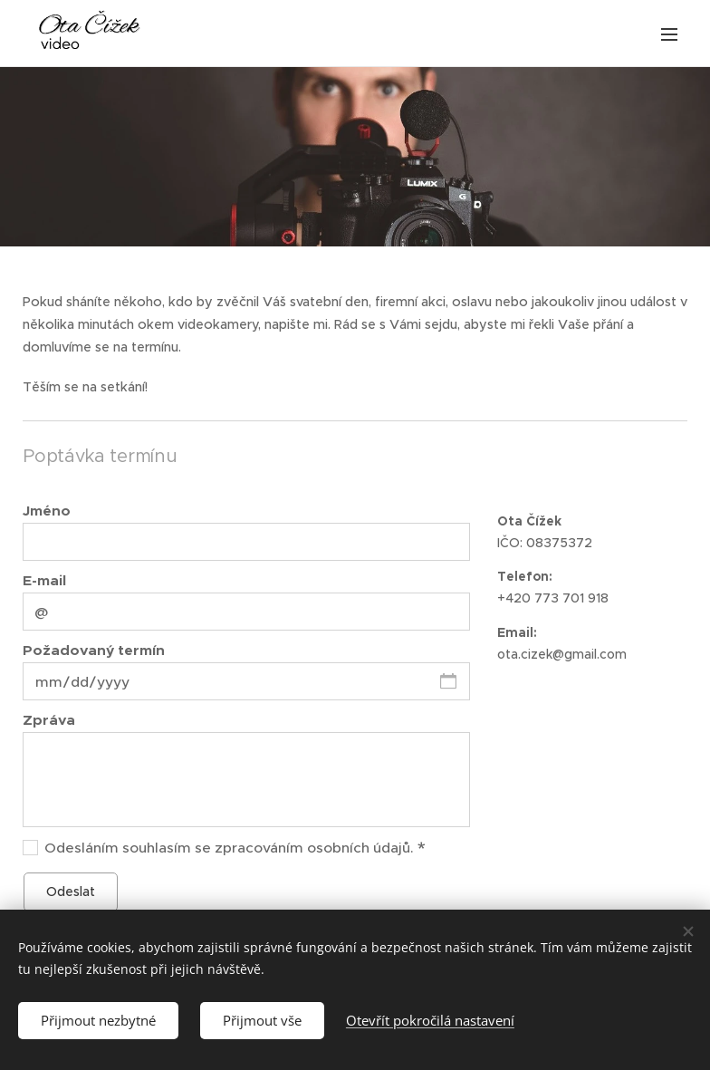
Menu (669, 34)
